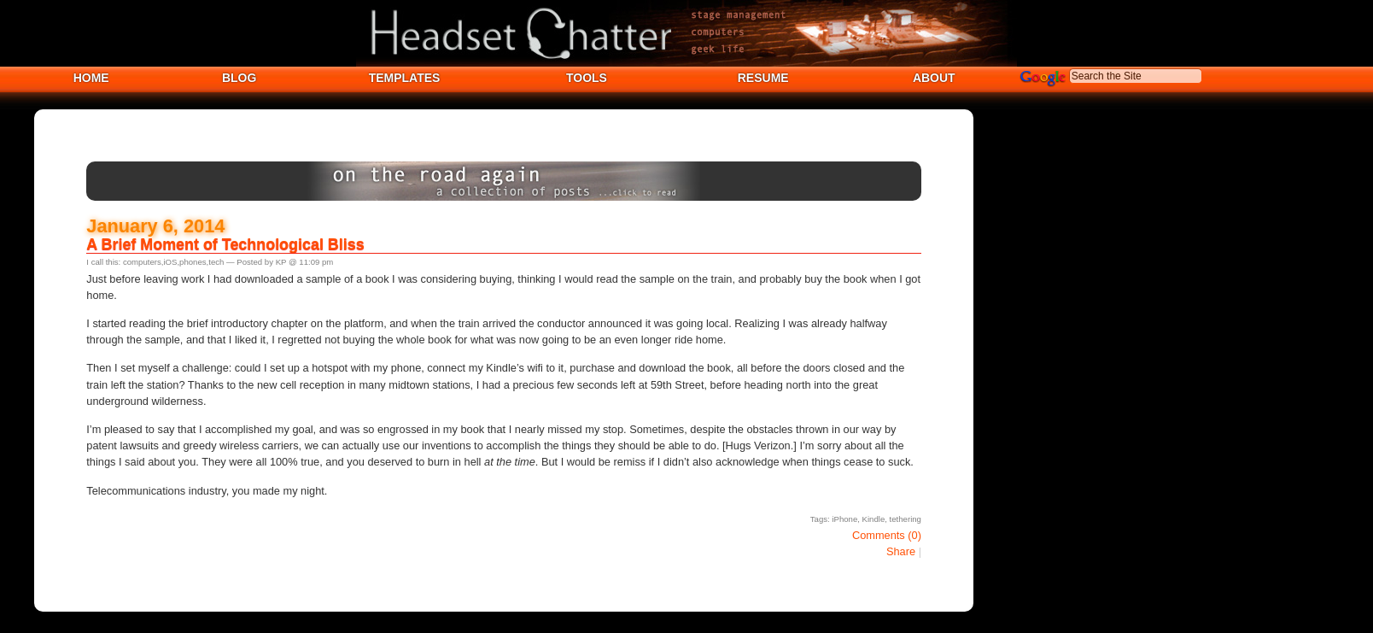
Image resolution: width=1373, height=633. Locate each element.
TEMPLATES (405, 78)
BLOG (239, 78)
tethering (905, 519)
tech (216, 262)
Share (900, 551)
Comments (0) (886, 535)
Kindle (873, 519)
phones (192, 262)
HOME (91, 78)
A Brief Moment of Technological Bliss (225, 244)
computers (142, 262)
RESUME (763, 78)
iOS (170, 262)
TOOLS (586, 78)
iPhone (844, 519)
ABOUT (934, 78)
